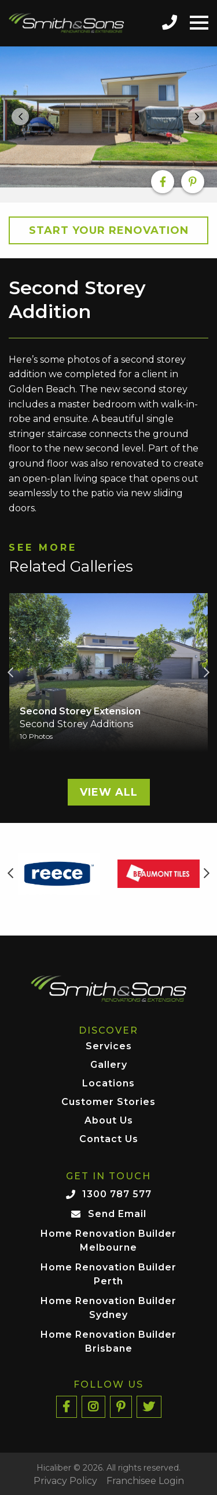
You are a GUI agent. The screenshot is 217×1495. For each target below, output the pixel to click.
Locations (108, 1084)
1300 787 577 (117, 1194)
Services (109, 1047)
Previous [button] (10, 672)
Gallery (108, 1065)
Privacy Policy (65, 1481)
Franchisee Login (145, 1481)
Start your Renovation (109, 230)
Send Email (117, 1213)
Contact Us (108, 1139)
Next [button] (206, 672)
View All (109, 792)
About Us (108, 1121)
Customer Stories (108, 1102)
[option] (108, 117)
